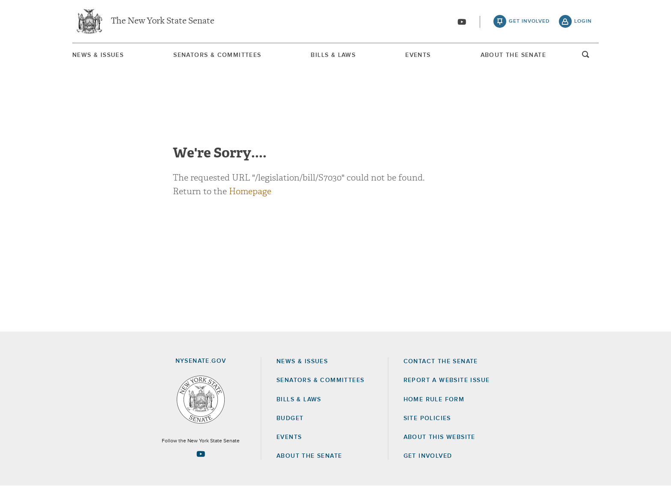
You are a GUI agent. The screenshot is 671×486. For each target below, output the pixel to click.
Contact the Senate (441, 361)
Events (418, 55)
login (583, 21)
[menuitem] (98, 55)
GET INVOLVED (428, 456)
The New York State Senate (162, 21)
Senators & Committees (217, 55)
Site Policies (427, 418)
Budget (289, 418)
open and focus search (585, 56)
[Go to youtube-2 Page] (200, 454)
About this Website (439, 437)
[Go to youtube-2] (461, 21)
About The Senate (513, 55)
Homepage (250, 191)
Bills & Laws (333, 55)
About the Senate (309, 456)
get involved (529, 21)
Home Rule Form (434, 400)
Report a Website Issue (447, 380)
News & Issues (98, 55)
